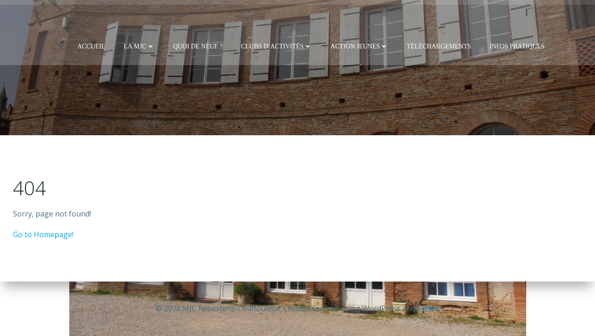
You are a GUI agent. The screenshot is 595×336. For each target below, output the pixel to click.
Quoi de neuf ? (198, 46)
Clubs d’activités (276, 46)
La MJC (139, 46)
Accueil (92, 46)
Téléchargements (439, 46)
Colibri (428, 308)
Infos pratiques (517, 46)
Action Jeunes (360, 46)
